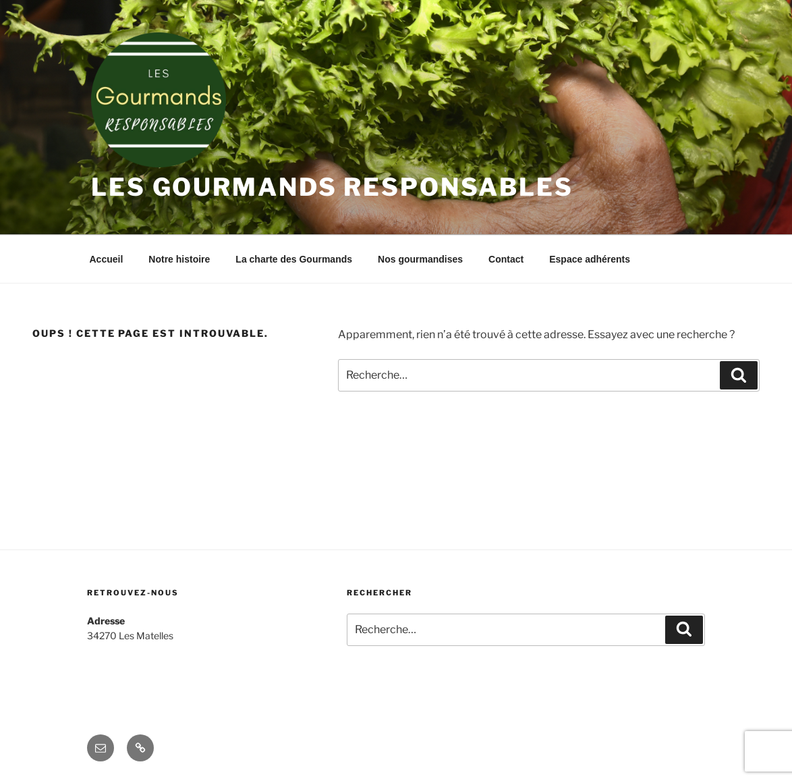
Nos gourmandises (420, 259)
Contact (506, 259)
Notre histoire (179, 259)
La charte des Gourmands (293, 259)
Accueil (106, 259)
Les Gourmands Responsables (332, 187)
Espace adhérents (589, 259)
